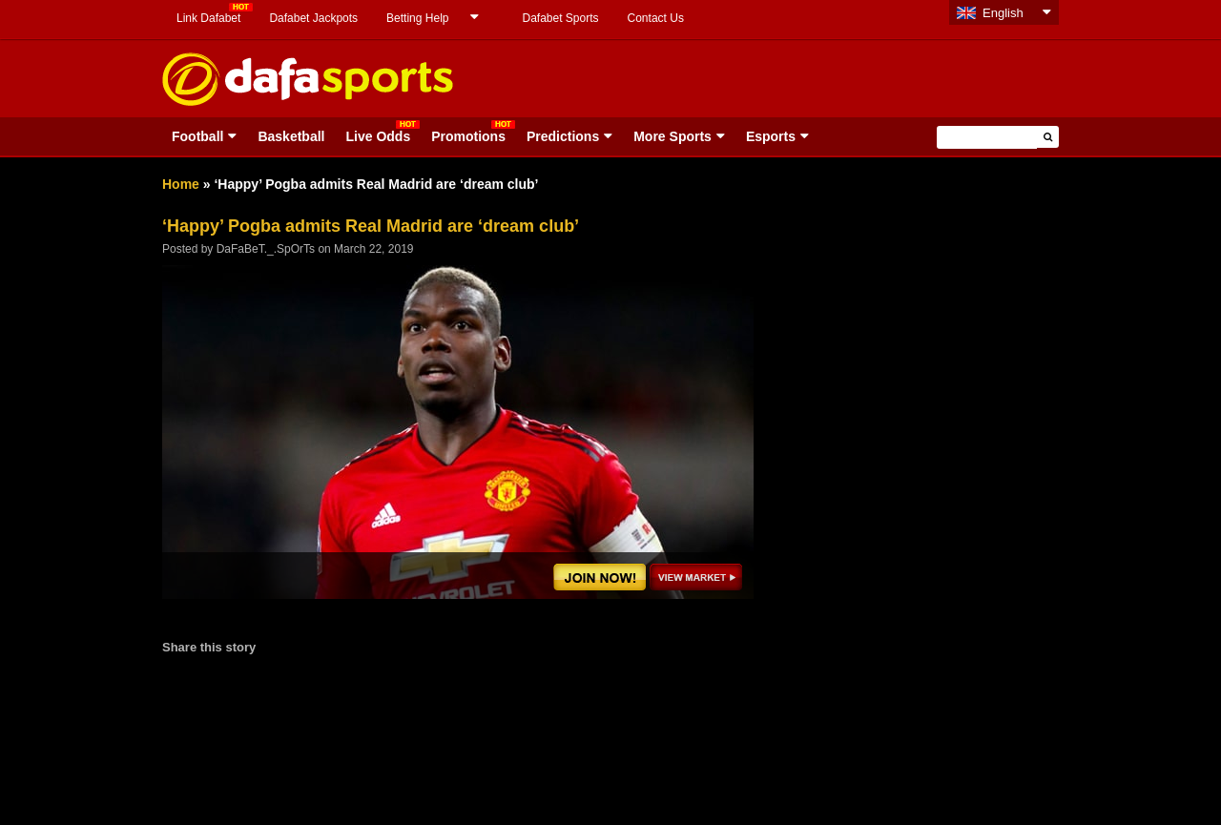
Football (197, 136)
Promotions (468, 136)
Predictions (563, 136)
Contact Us (656, 18)
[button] (1048, 137)
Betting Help (417, 18)
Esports (771, 136)
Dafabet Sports (560, 18)
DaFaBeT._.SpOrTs (266, 249)
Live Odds (377, 136)
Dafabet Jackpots (313, 18)
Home (180, 184)
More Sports (672, 136)
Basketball (291, 136)
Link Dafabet (208, 18)
